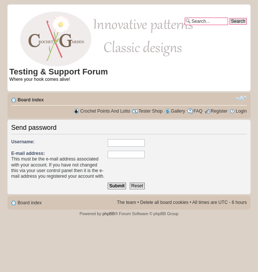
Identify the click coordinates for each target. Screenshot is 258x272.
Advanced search (229, 27)
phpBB (108, 213)
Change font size (241, 98)
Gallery (178, 111)
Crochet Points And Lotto (105, 111)
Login (241, 111)
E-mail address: (28, 153)
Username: (23, 141)
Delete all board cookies (164, 202)
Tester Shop (150, 111)
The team (126, 202)
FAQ (197, 111)
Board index (31, 100)
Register (219, 111)
